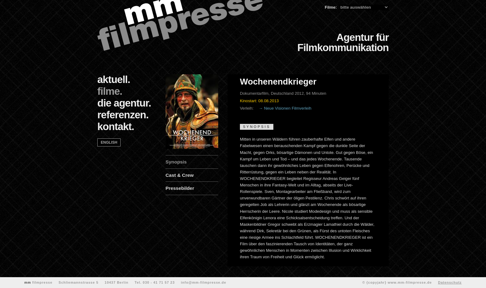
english (109, 142)
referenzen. (122, 114)
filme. (109, 91)
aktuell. (113, 79)
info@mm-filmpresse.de (203, 282)
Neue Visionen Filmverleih (287, 108)
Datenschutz (450, 282)
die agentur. (124, 103)
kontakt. (115, 126)
